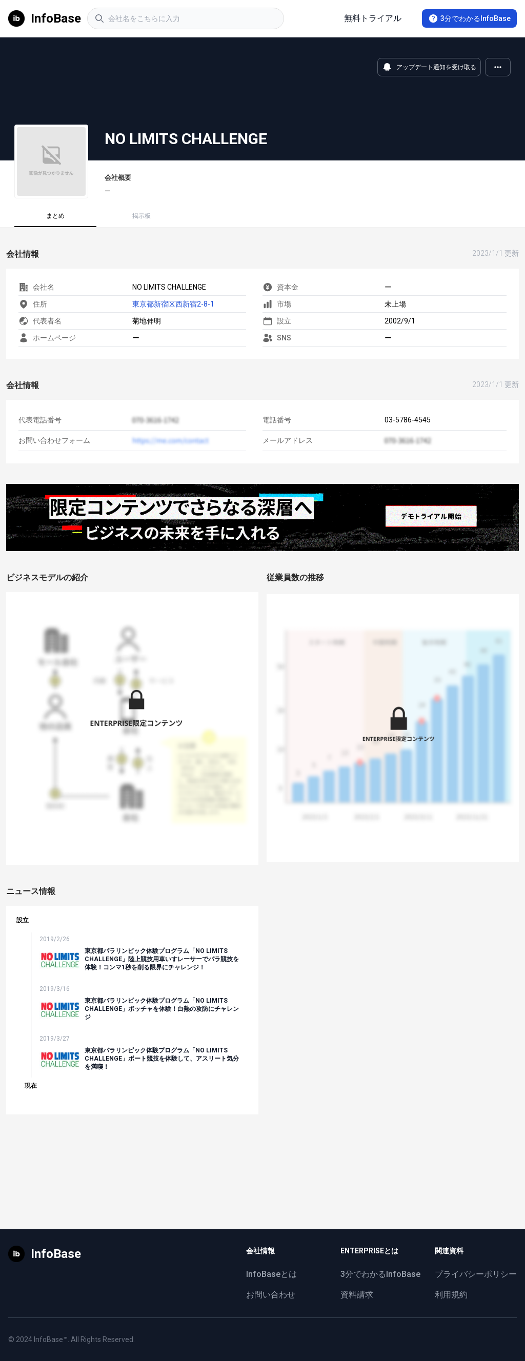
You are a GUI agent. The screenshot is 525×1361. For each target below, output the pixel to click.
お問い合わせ (270, 1294)
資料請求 (356, 1294)
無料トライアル (372, 18)
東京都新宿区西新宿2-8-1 (173, 304)
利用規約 (451, 1294)
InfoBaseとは (271, 1274)
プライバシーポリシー (476, 1274)
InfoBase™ (51, 1339)
